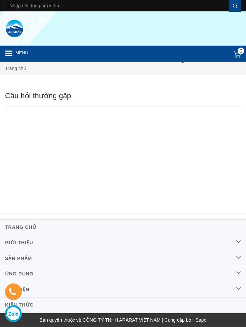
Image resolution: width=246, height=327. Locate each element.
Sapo (200, 320)
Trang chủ (15, 68)
